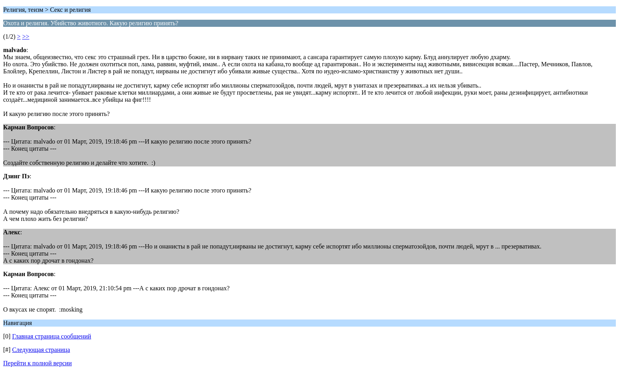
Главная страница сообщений (51, 336)
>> (25, 36)
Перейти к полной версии (37, 363)
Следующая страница (41, 349)
